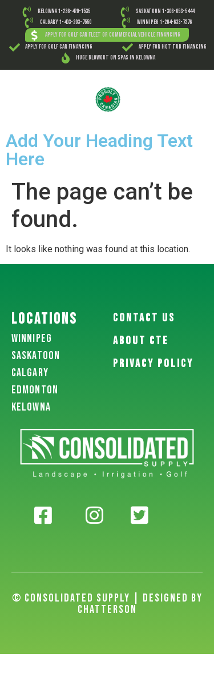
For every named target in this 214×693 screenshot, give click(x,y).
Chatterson (107, 609)
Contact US (144, 318)
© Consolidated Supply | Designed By (107, 598)
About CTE (141, 341)
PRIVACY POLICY (153, 364)
